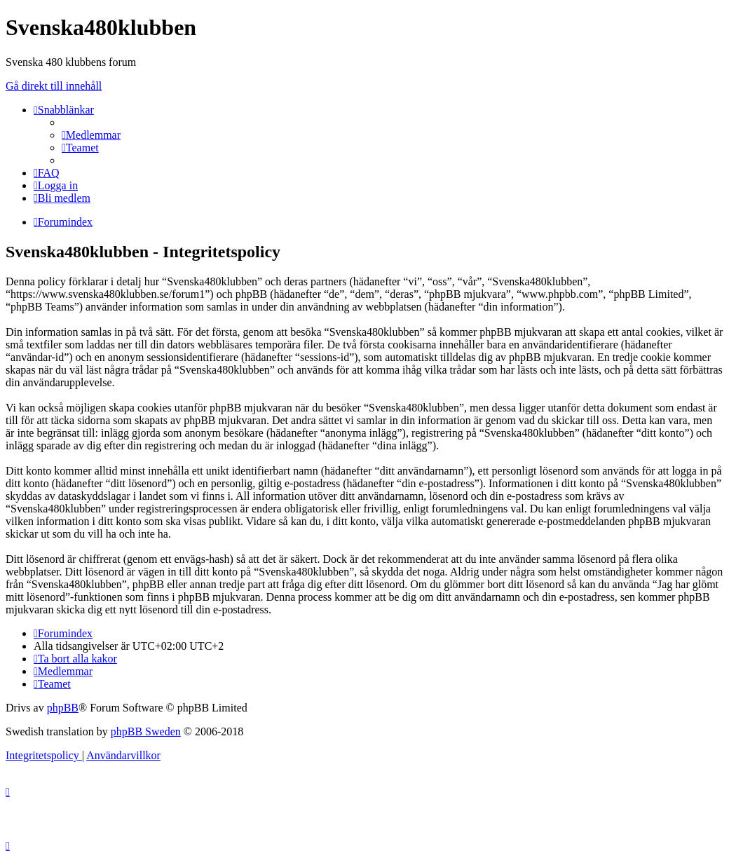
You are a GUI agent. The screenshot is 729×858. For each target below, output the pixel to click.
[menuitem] (91, 135)
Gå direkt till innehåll (54, 86)
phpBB (63, 708)
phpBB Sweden (146, 731)
